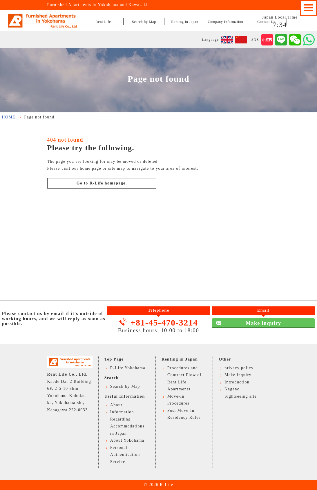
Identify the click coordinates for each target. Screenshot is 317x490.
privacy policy (238, 368)
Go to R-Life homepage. (102, 183)
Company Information (225, 22)
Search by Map (144, 22)
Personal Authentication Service (125, 454)
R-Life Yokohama (127, 368)
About (116, 405)
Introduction (236, 382)
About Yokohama (127, 440)
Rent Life (103, 22)
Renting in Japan (184, 22)
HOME (9, 117)
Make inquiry (158, 247)
